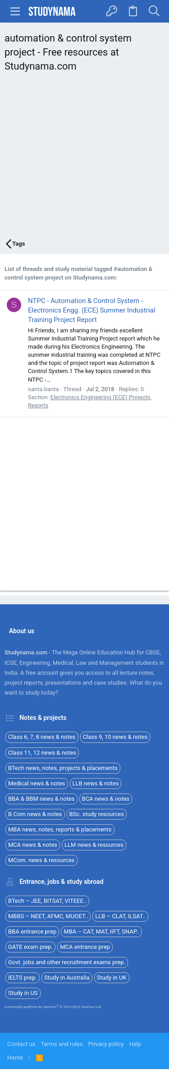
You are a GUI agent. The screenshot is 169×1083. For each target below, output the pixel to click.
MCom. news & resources (41, 860)
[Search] (153, 11)
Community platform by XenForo (53, 1007)
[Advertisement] (84, 158)
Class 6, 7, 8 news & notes (42, 736)
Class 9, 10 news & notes (115, 736)
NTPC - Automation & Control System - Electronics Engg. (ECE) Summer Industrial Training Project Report (91, 310)
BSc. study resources (96, 814)
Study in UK (112, 977)
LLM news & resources (93, 844)
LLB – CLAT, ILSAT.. (120, 916)
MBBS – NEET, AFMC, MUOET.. (48, 916)
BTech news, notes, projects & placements (63, 768)
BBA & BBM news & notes (41, 798)
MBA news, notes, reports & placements (60, 829)
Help (135, 1044)
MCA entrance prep (85, 946)
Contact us (21, 1044)
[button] (15, 11)
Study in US (23, 993)
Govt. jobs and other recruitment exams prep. (66, 962)
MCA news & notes (32, 844)
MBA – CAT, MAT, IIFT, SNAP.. (101, 931)
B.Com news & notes (35, 814)
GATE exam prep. (30, 946)
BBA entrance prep (32, 931)
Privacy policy (105, 1044)
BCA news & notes (106, 798)
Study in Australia (67, 977)
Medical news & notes (36, 783)
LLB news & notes (96, 783)
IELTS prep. (22, 977)
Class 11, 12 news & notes (42, 752)
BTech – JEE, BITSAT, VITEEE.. (47, 900)
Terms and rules (62, 1044)
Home (15, 1057)
